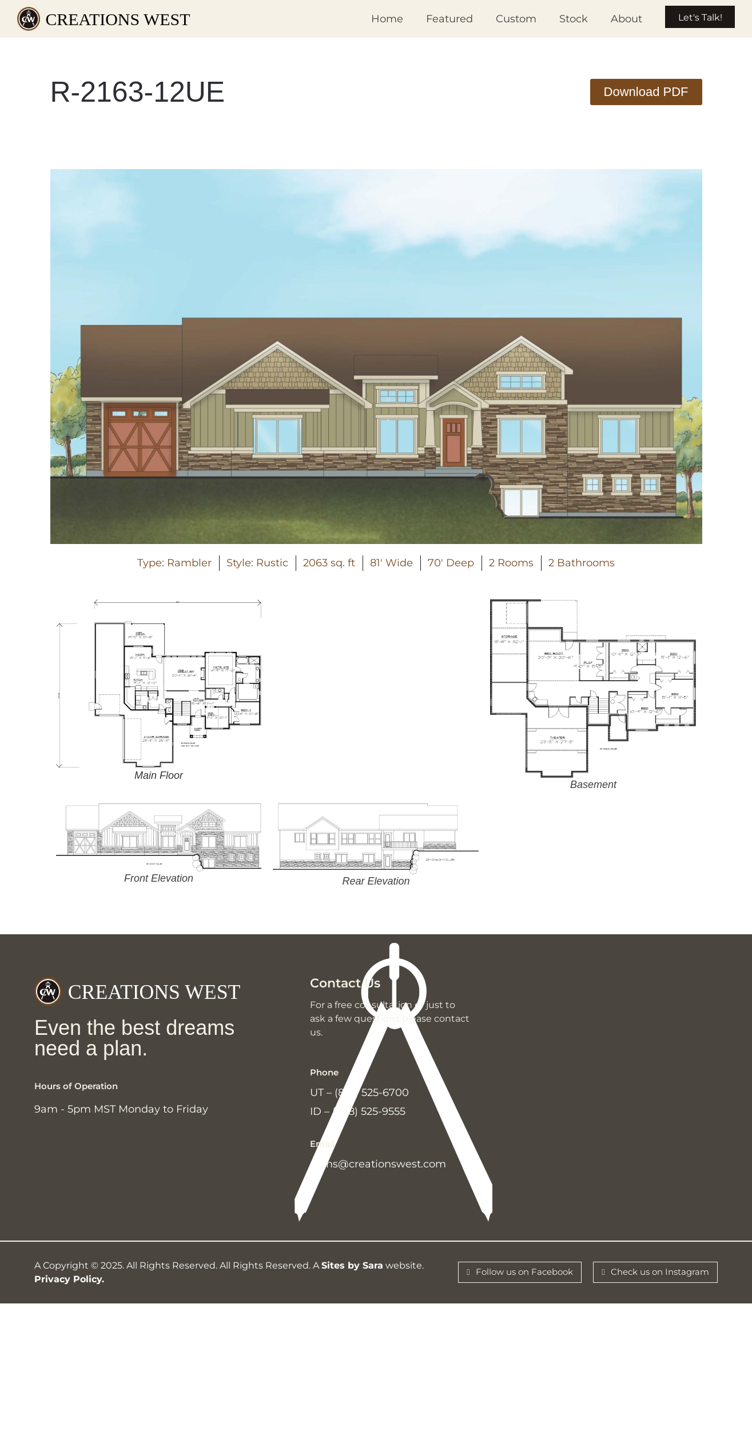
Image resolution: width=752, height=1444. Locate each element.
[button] (646, 92)
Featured (434, 19)
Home (372, 19)
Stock (558, 19)
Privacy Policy (68, 1290)
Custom (501, 19)
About (611, 19)
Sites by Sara (352, 1276)
